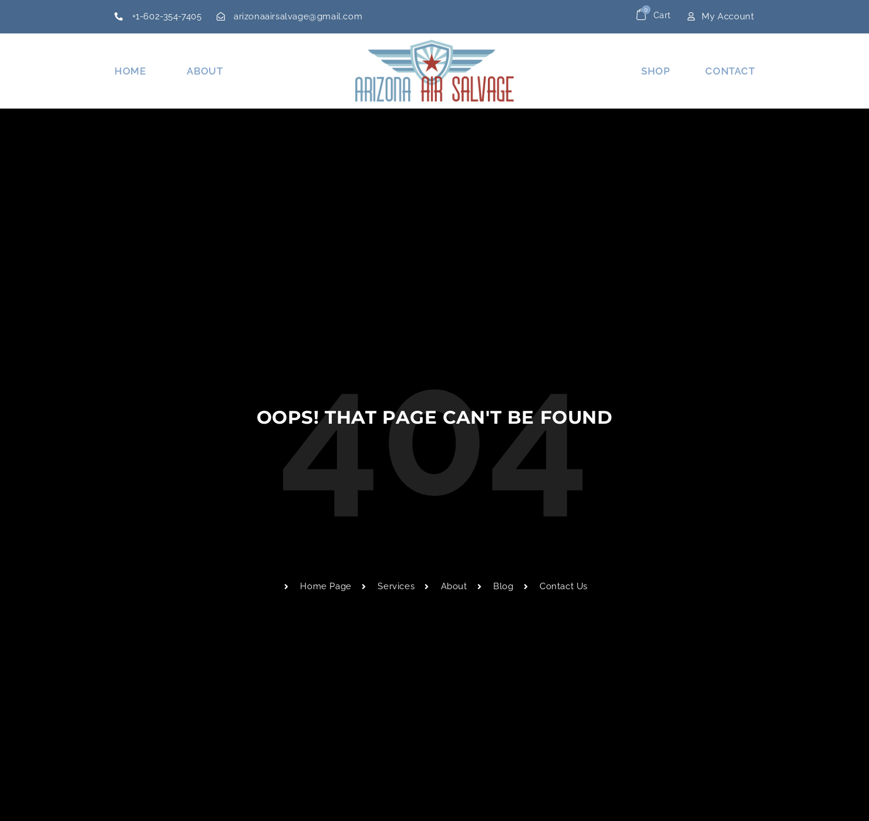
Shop (655, 71)
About (205, 71)
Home (130, 71)
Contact (730, 71)
